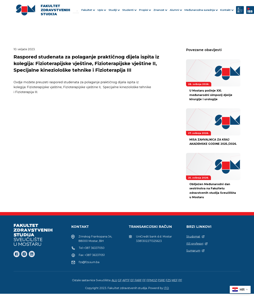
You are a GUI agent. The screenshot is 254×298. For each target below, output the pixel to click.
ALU (114, 280)
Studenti (129, 10)
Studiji (114, 10)
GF (120, 280)
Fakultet (88, 10)
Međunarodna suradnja (201, 10)
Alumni (176, 10)
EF (132, 280)
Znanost (160, 10)
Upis (101, 10)
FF (144, 280)
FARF (138, 280)
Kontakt (227, 10)
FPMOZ (151, 280)
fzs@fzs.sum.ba (89, 262)
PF (180, 280)
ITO (166, 288)
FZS (168, 280)
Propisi (145, 10)
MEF (175, 280)
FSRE (161, 280)
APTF (126, 280)
